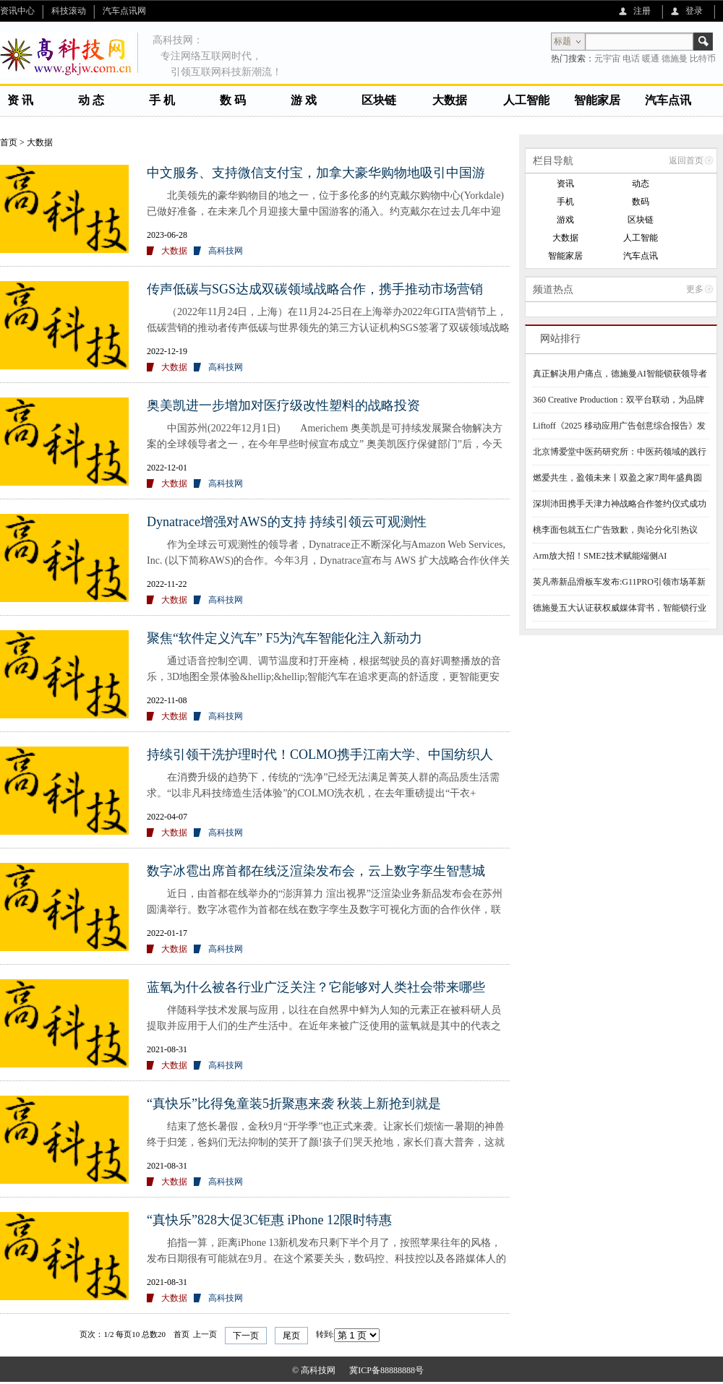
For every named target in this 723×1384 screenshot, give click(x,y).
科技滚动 (68, 11)
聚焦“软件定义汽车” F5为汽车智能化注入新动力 (285, 638)
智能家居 (597, 100)
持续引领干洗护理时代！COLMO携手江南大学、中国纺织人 (320, 754)
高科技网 (225, 251)
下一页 (246, 1336)
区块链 (379, 100)
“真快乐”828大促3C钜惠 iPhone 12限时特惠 (269, 1220)
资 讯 (20, 100)
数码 (640, 202)
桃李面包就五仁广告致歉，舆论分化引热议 (615, 530)
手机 (565, 202)
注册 (642, 11)
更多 (694, 289)
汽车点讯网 (124, 11)
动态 (640, 184)
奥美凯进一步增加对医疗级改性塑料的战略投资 (283, 405)
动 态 (91, 100)
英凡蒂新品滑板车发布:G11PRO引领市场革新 (619, 582)
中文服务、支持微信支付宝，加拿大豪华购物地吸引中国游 (316, 173)
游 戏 (304, 100)
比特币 (703, 58)
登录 (694, 11)
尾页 (291, 1336)
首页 (8, 142)
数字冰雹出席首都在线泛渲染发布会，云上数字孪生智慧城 (316, 871)
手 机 (162, 100)
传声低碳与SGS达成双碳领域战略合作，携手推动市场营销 (315, 289)
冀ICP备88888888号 (386, 1370)
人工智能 (526, 100)
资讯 (565, 184)
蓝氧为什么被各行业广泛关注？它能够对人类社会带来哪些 (316, 987)
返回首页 (686, 160)
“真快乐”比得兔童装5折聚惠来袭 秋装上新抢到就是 (294, 1103)
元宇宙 (607, 58)
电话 (631, 58)
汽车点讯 (668, 100)
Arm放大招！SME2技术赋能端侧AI (600, 556)
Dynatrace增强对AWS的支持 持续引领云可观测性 (287, 522)
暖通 (650, 58)
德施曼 (675, 58)
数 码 (233, 100)
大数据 (449, 100)
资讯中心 (17, 11)
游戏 (565, 220)
